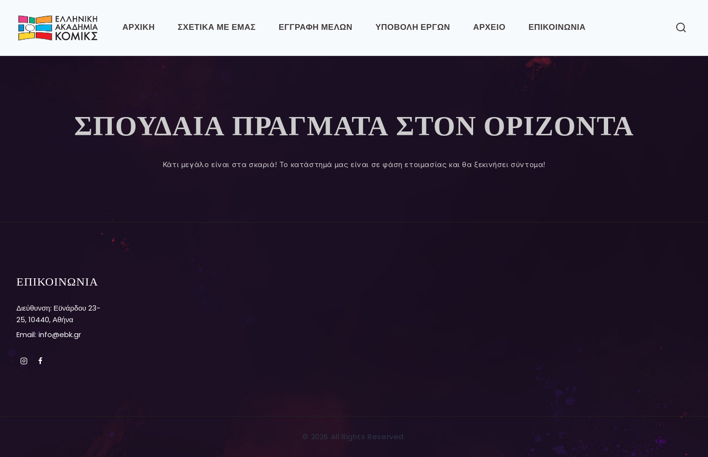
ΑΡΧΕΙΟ (489, 27)
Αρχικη (139, 27)
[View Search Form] (681, 28)
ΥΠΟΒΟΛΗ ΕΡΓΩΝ (412, 27)
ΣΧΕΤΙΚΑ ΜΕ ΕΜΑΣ (217, 27)
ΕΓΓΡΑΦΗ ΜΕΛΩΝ (316, 27)
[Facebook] (40, 360)
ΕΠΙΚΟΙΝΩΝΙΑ (557, 27)
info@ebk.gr (60, 334)
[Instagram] (23, 360)
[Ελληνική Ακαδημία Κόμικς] (58, 27)
